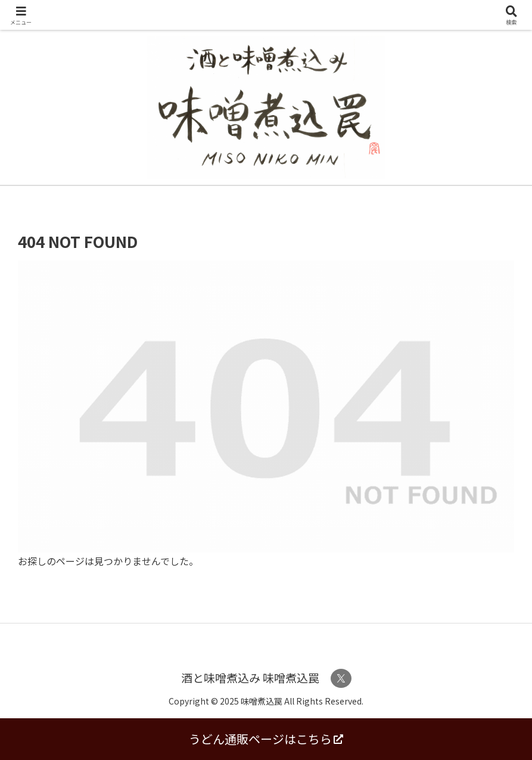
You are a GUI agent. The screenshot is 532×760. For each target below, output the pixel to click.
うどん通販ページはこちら (266, 738)
